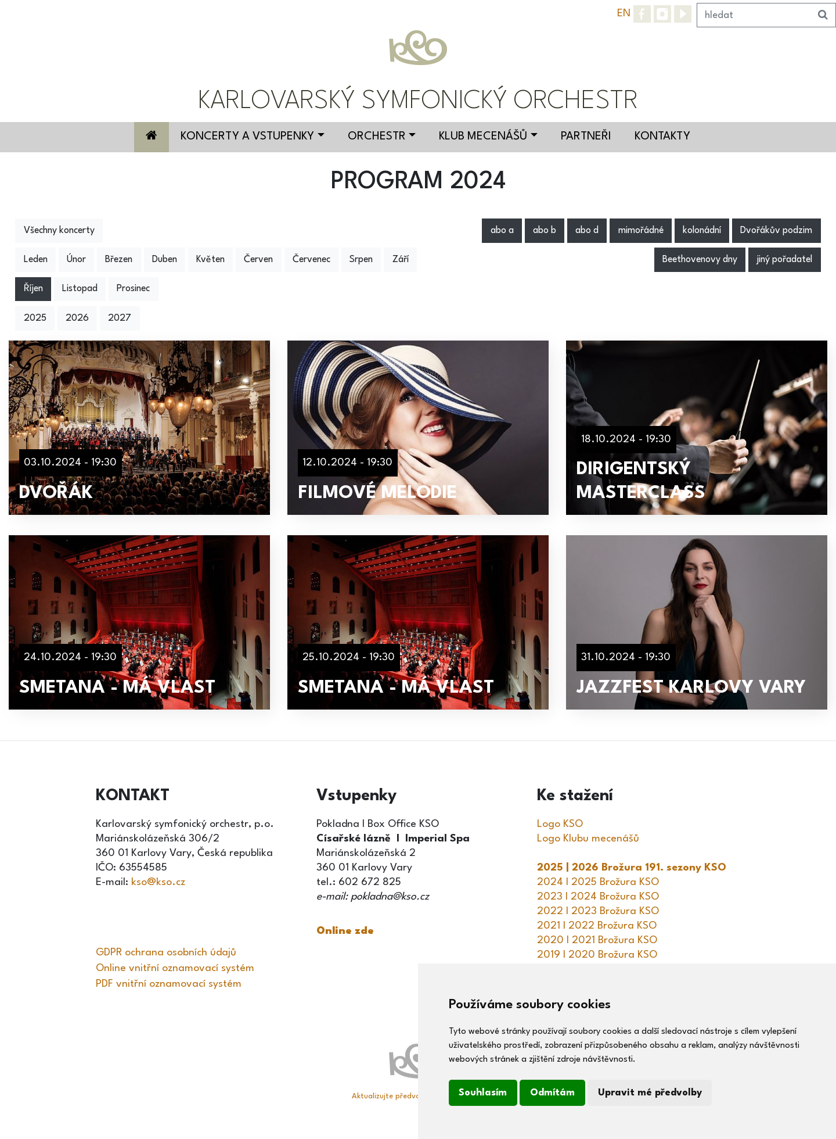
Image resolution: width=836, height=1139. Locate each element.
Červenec (311, 259)
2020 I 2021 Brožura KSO (597, 940)
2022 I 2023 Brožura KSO (598, 911)
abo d (587, 230)
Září (400, 259)
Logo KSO (560, 824)
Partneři (586, 136)
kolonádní (702, 230)
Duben (164, 259)
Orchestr (377, 136)
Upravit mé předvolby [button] (650, 1093)
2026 (77, 318)
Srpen (361, 259)
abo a (502, 230)
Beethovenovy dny (699, 259)
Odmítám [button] (552, 1093)
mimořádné (641, 230)
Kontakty (662, 136)
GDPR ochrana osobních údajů (166, 952)
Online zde (345, 931)
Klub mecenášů (483, 136)
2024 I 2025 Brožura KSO (598, 882)
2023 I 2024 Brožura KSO (598, 896)
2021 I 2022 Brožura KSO (597, 925)
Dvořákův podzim (776, 230)
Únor (76, 259)
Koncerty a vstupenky (247, 136)
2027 (119, 318)
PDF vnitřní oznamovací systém (169, 984)
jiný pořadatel (784, 259)
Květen (210, 259)
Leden (36, 259)
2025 (35, 318)
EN (623, 13)
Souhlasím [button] (483, 1093)
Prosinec (133, 288)
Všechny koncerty (59, 230)
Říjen (33, 288)
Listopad (80, 288)
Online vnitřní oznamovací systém (175, 968)
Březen (118, 259)
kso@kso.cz (158, 882)
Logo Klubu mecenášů (588, 838)
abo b (544, 230)
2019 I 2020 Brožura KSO (597, 955)
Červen (258, 259)
